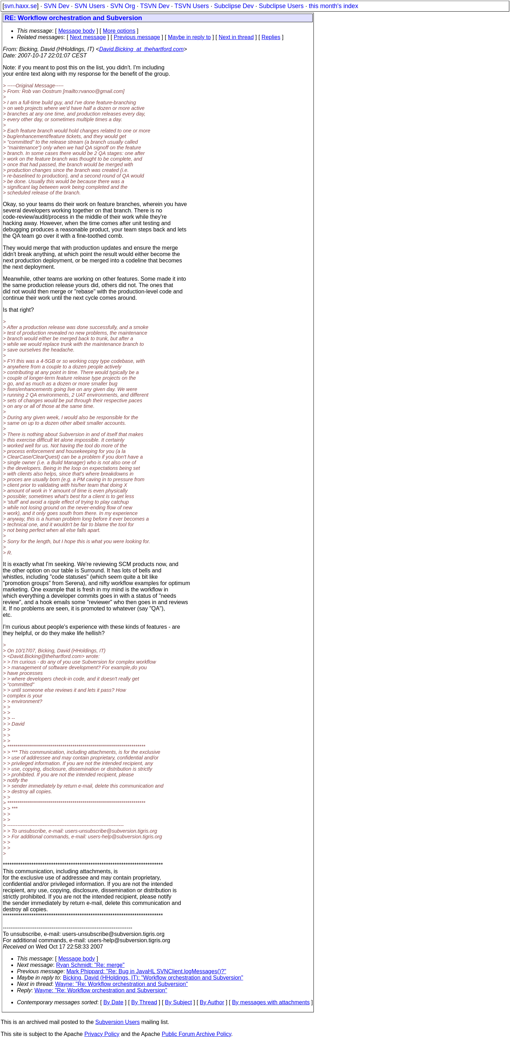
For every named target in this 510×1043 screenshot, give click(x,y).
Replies (271, 37)
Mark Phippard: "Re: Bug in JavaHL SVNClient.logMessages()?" (146, 971)
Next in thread (236, 37)
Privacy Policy (101, 1034)
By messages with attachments (271, 1002)
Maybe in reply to (189, 37)
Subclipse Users (281, 6)
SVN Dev (56, 6)
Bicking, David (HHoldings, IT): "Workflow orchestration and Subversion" (153, 978)
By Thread (144, 1002)
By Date (113, 1002)
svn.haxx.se (20, 6)
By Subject (178, 1002)
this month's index (333, 6)
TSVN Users (191, 6)
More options (119, 31)
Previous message (137, 37)
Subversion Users (117, 1022)
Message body (76, 31)
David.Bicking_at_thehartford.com (141, 49)
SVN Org (122, 6)
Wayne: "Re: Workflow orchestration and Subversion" (121, 984)
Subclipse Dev (234, 6)
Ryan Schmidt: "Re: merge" (90, 965)
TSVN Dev (154, 6)
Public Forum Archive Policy (196, 1034)
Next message (88, 37)
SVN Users (89, 6)
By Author (212, 1002)
